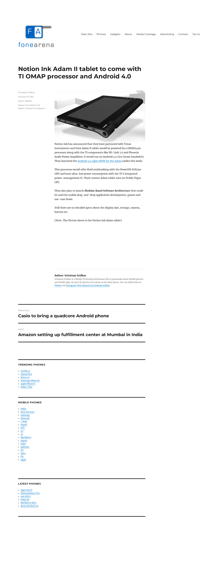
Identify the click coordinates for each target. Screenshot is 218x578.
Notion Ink (23, 105)
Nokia (23, 409)
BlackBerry (26, 437)
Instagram (71, 285)
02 (22, 434)
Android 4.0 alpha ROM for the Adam (100, 160)
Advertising (167, 34)
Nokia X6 (25, 499)
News (21, 101)
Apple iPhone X (28, 384)
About (128, 34)
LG (22, 431)
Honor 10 (25, 377)
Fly (22, 456)
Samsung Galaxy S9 (30, 380)
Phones (101, 34)
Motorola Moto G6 (29, 506)
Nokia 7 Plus (26, 387)
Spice (23, 453)
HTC (23, 428)
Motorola (25, 418)
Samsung (25, 415)
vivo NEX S (26, 496)
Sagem (24, 440)
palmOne (25, 447)
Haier (23, 444)
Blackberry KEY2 (28, 503)
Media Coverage (146, 34)
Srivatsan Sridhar (26, 92)
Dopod (24, 424)
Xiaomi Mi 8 (26, 374)
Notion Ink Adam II (36, 108)
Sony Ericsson (27, 412)
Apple (23, 459)
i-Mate (24, 421)
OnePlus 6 (25, 371)
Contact (183, 34)
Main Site (86, 34)
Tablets (28, 101)
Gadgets (115, 34)
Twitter (58, 285)
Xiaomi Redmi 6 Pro (30, 493)
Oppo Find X (26, 490)
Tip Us (196, 34)
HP (22, 450)
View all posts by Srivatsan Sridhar (93, 285)
